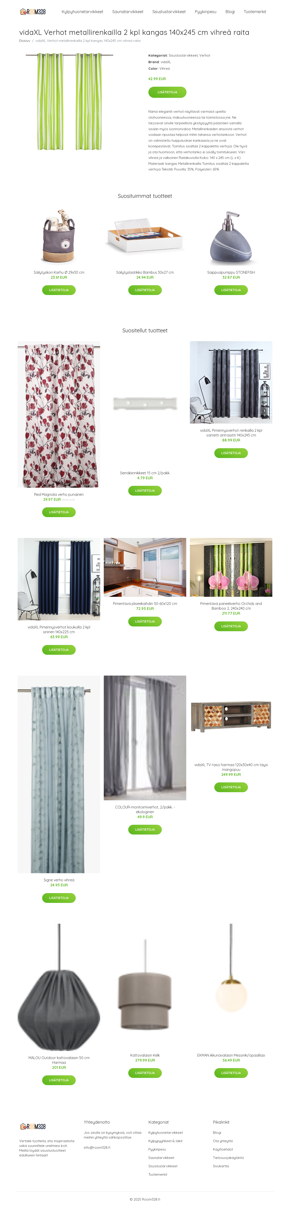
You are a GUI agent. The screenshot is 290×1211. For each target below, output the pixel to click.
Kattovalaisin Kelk (145, 1059)
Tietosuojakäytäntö (228, 1161)
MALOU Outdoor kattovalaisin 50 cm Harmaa (59, 1064)
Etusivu (24, 44)
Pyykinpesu (205, 13)
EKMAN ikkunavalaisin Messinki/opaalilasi (231, 1059)
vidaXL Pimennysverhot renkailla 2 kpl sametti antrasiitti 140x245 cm (231, 436)
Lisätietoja (167, 96)
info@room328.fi (97, 1151)
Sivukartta (221, 1170)
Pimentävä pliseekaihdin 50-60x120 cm (145, 607)
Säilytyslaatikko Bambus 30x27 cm (145, 276)
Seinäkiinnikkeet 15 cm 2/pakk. (145, 477)
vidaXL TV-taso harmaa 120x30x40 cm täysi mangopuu (231, 771)
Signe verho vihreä (59, 884)
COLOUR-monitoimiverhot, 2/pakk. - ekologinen (145, 813)
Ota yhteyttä (223, 1145)
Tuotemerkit (255, 13)
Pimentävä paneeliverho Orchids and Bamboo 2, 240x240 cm (231, 610)
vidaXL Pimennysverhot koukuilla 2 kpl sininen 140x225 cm (59, 633)
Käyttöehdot (223, 1153)
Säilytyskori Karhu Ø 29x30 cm (59, 276)
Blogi (230, 13)
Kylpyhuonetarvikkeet (82, 13)
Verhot (204, 59)
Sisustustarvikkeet (169, 13)
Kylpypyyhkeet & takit (165, 1145)
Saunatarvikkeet (127, 13)
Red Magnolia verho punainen (59, 498)
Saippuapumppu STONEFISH (231, 276)
